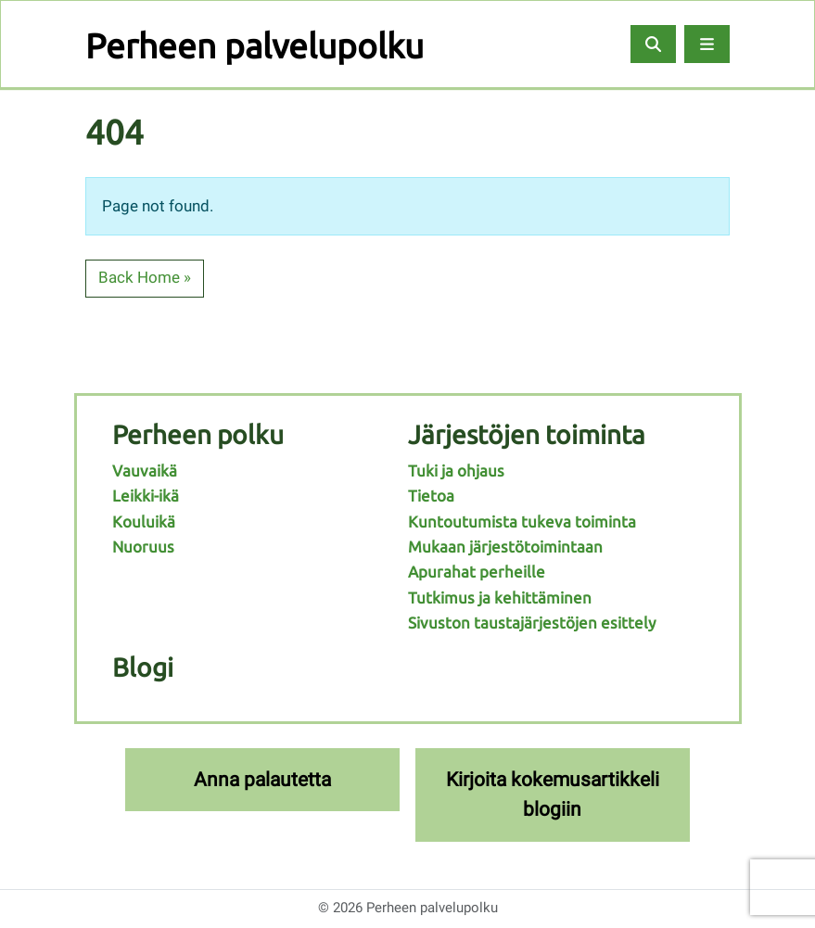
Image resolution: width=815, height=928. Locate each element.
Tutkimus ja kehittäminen (500, 597)
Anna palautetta (262, 779)
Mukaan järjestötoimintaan (505, 546)
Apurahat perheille (476, 571)
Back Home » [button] (144, 277)
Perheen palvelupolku (254, 46)
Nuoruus (143, 546)
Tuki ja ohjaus (456, 470)
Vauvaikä (144, 470)
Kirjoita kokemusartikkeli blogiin (552, 794)
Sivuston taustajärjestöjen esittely (532, 622)
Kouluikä (143, 521)
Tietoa (431, 495)
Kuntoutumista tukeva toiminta (522, 521)
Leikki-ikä (145, 495)
